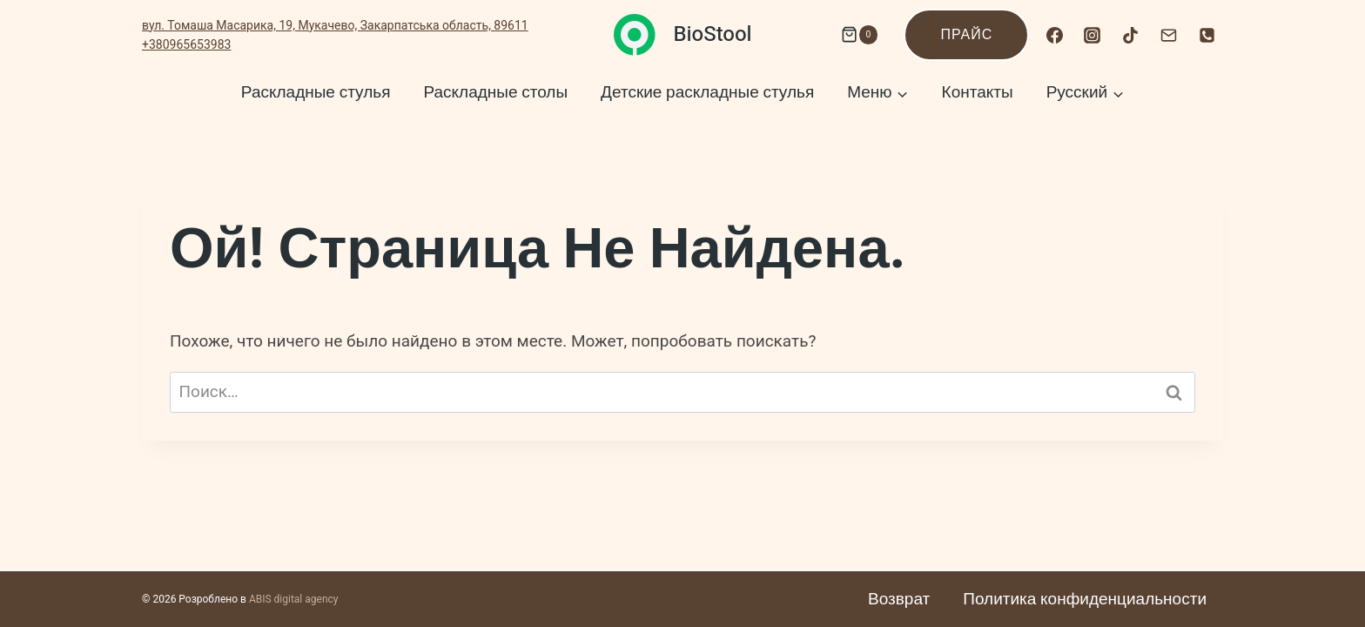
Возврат (899, 599)
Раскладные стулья (316, 92)
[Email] (1168, 34)
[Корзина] (855, 34)
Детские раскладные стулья (707, 92)
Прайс (966, 34)
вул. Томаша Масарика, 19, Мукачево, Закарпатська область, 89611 (335, 25)
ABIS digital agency (294, 599)
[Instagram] (1092, 34)
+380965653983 (186, 44)
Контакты (977, 92)
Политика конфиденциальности (1085, 599)
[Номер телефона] (1206, 34)
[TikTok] (1130, 34)
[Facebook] (1054, 34)
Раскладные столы (495, 92)
